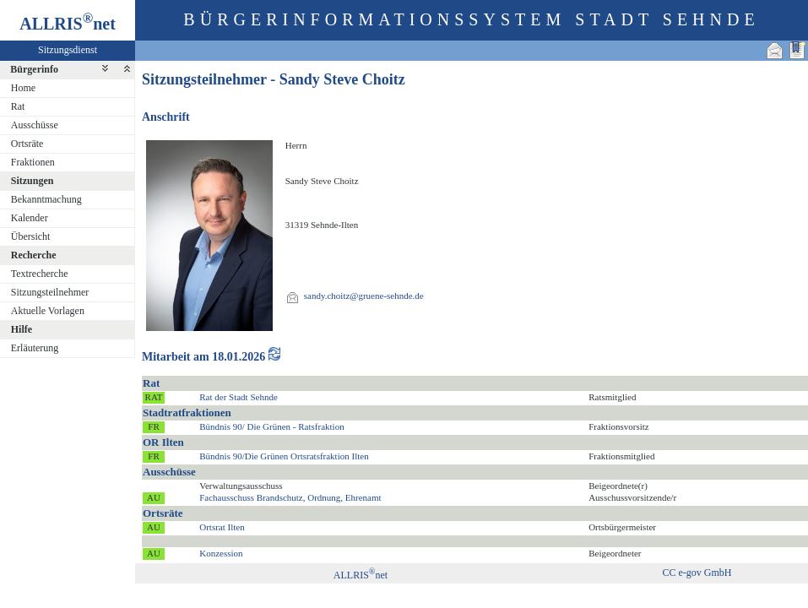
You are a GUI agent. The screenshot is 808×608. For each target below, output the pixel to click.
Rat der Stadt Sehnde (238, 397)
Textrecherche (39, 274)
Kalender (29, 218)
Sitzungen (32, 181)
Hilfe (21, 329)
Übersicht (31, 236)
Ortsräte (27, 143)
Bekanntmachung (46, 199)
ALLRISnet (361, 575)
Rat (18, 106)
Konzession (220, 553)
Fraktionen (33, 162)
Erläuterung (35, 348)
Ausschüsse (34, 125)
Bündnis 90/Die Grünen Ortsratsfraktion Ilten (283, 456)
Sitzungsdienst (67, 50)
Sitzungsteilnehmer (50, 292)
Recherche (34, 255)
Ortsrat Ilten (221, 527)
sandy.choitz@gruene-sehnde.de (364, 295)
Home (23, 88)
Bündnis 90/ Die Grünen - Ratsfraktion (271, 426)
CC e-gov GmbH (697, 572)
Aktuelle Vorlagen (47, 311)
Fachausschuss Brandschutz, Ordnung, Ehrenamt (290, 497)
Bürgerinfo (34, 69)
